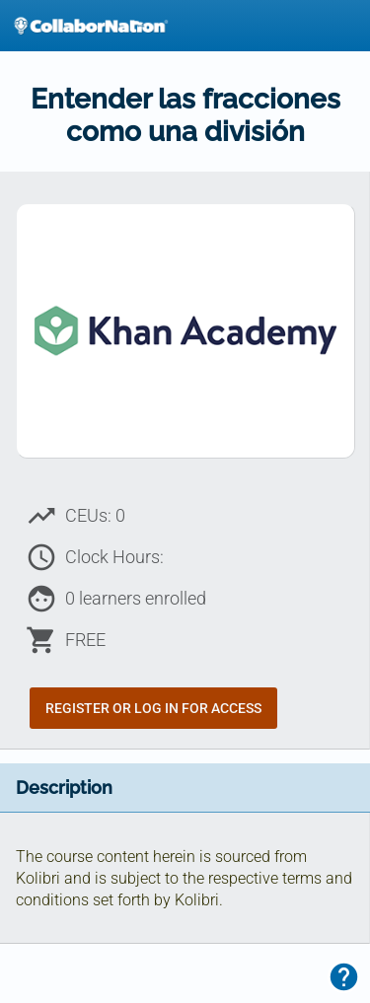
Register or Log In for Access (153, 708)
